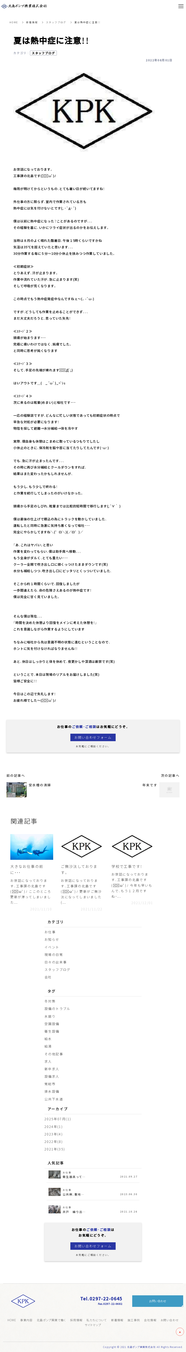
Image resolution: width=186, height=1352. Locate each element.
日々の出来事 (55, 962)
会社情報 (150, 1320)
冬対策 (50, 1001)
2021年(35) (54, 1149)
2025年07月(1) (57, 1119)
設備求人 (51, 1076)
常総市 (50, 1084)
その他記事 (53, 1053)
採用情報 (76, 1320)
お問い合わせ (170, 1320)
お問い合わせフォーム (93, 737)
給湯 (48, 1046)
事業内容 (26, 1320)
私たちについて (97, 1320)
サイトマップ (93, 1325)
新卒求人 (51, 1068)
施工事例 (134, 1320)
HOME (14, 22)
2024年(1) (53, 1126)
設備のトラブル (57, 1008)
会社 (48, 977)
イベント (51, 947)
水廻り (50, 1016)
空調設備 (51, 1023)
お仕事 (50, 932)
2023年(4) (53, 1134)
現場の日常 (53, 954)
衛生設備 (51, 1031)
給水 (48, 1038)
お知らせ (51, 939)
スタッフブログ (56, 22)
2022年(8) (53, 1141)
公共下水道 (53, 1099)
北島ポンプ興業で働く (51, 1320)
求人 (48, 1061)
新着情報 (32, 22)
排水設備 (51, 1091)
